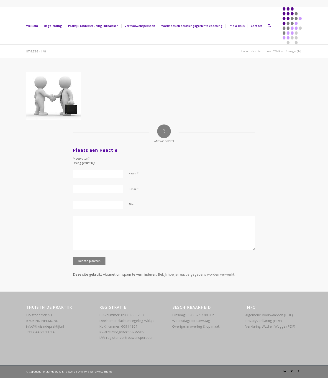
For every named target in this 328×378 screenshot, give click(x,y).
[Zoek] (269, 25)
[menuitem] (32, 25)
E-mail (134, 189)
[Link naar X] (291, 371)
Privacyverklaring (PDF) (263, 320)
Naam (133, 173)
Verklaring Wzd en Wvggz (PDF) (270, 326)
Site (131, 204)
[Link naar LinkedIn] (284, 371)
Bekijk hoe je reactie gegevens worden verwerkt (196, 274)
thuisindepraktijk (53, 371)
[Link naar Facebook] (298, 371)
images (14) (36, 51)
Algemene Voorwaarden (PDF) (269, 315)
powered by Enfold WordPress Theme (89, 371)
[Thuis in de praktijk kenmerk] (292, 25)
